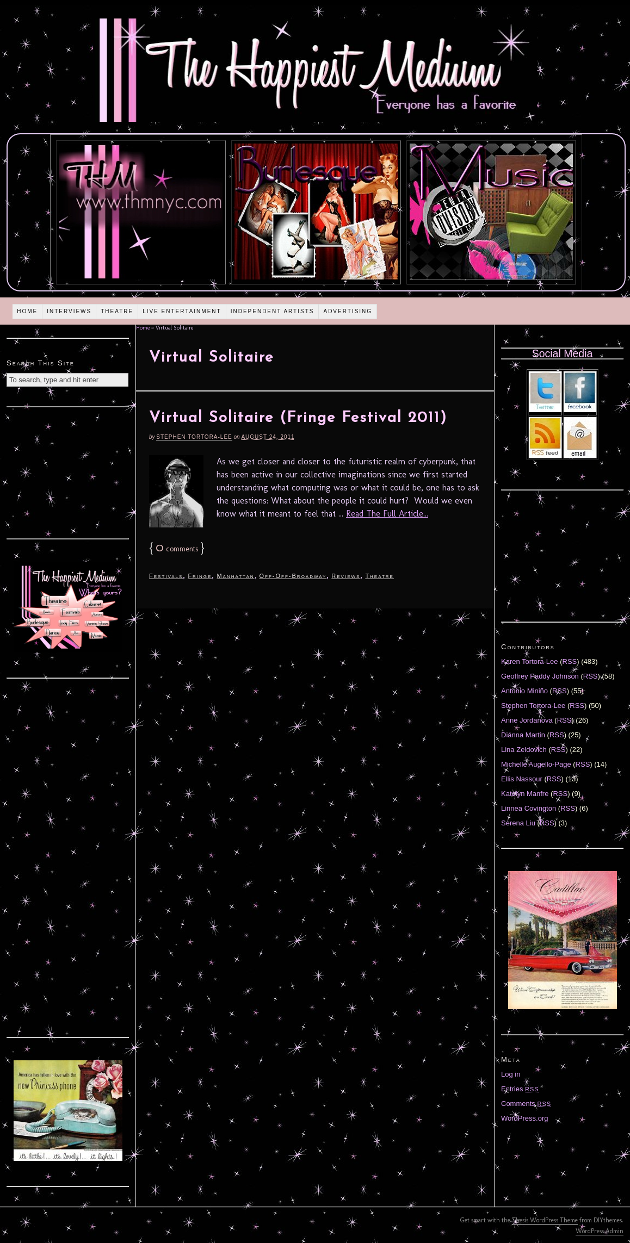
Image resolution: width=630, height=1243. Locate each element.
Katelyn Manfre (524, 794)
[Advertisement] (68, 471)
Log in (510, 1074)
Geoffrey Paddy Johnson (540, 676)
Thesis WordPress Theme (545, 1220)
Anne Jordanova (527, 720)
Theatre (117, 311)
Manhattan (235, 576)
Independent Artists (272, 311)
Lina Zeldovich (524, 749)
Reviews (345, 576)
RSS (570, 661)
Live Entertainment (182, 311)
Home (27, 311)
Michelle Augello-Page (536, 764)
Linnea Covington (528, 808)
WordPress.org (524, 1118)
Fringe (200, 576)
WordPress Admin (599, 1231)
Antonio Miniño (524, 691)
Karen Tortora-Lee (529, 661)
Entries (520, 1089)
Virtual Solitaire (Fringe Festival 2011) (298, 418)
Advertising (347, 311)
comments (177, 549)
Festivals (166, 576)
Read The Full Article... (387, 513)
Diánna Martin (523, 735)
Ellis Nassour (521, 779)
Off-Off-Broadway (293, 576)
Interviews (69, 311)
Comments (526, 1103)
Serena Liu (518, 823)
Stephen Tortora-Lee (194, 437)
